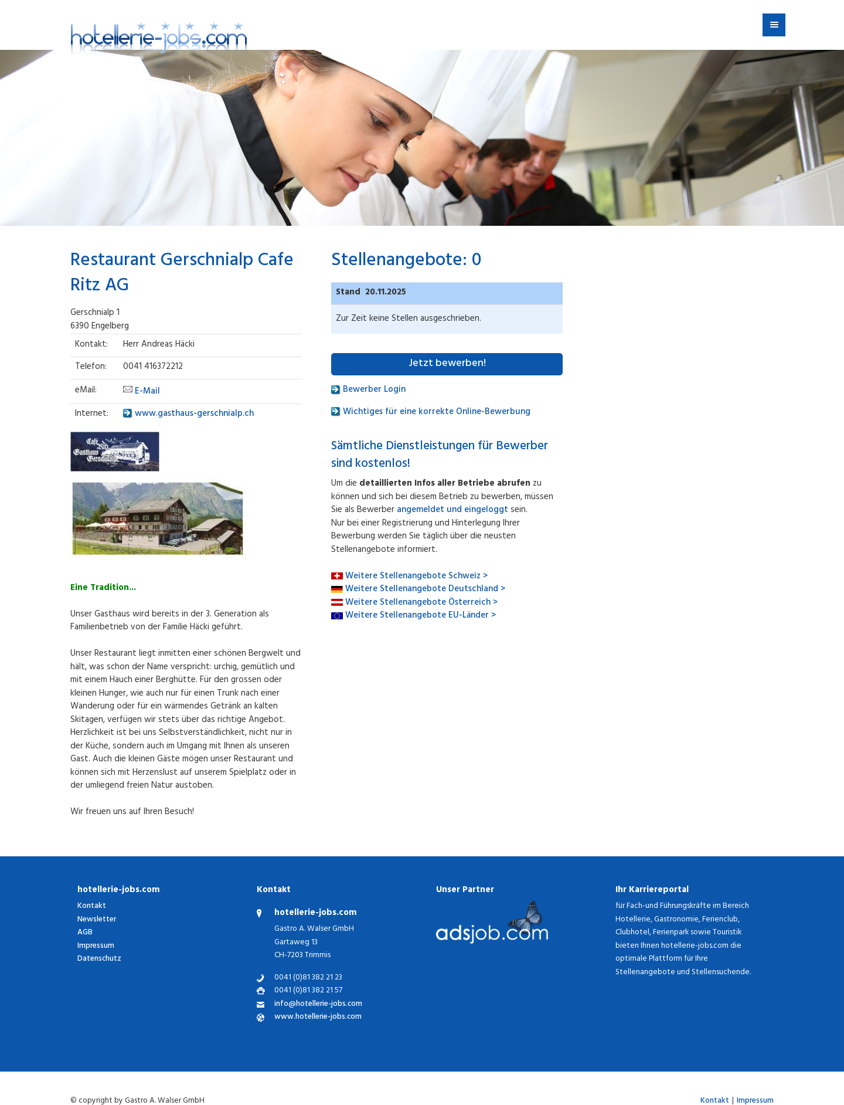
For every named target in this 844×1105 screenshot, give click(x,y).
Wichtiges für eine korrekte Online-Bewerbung (430, 412)
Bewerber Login (368, 390)
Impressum (95, 946)
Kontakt (91, 906)
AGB (85, 933)
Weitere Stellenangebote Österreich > (421, 603)
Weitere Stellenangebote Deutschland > (425, 589)
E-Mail (147, 392)
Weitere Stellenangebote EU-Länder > (420, 616)
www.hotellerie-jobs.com (318, 1018)
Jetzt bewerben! (447, 364)
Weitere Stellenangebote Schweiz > (416, 576)
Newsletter (96, 920)
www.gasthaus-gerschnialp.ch (188, 414)
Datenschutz (99, 959)
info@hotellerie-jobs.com (318, 1005)
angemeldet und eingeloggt (452, 510)
